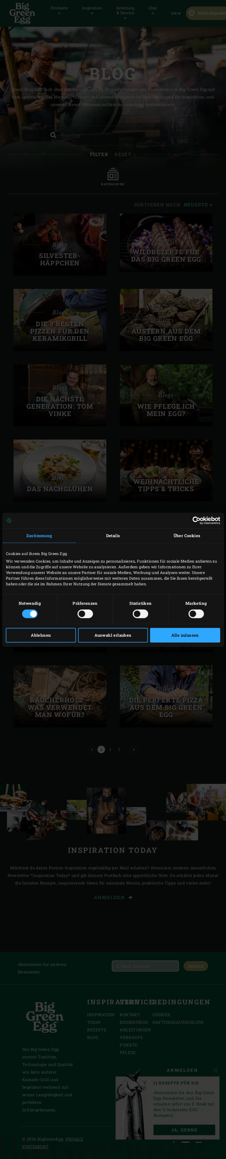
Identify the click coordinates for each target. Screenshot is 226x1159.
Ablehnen (41, 635)
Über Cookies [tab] (187, 535)
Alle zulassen (185, 635)
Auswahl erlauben (112, 635)
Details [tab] (113, 535)
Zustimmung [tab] (39, 535)
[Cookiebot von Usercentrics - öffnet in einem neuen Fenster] (196, 520)
